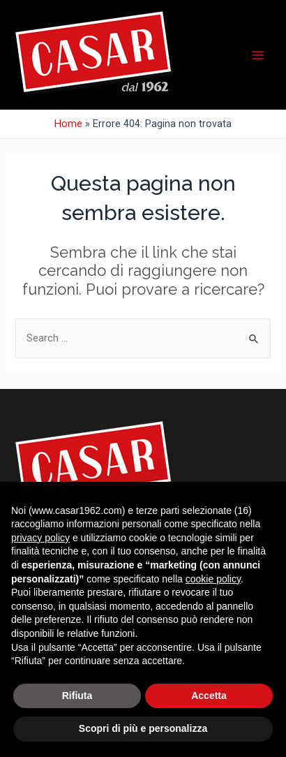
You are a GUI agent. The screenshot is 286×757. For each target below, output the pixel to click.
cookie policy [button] (213, 579)
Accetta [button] (209, 695)
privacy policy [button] (40, 537)
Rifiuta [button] (77, 695)
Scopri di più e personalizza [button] (143, 728)
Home (68, 123)
